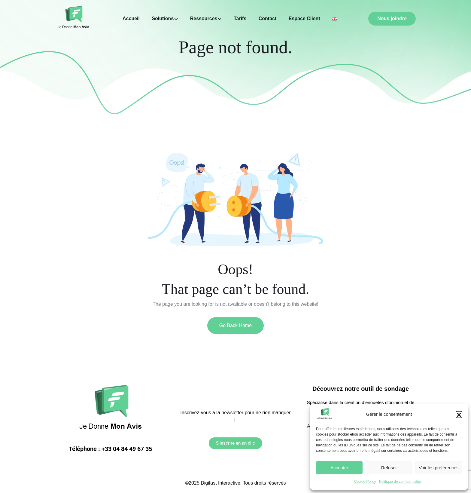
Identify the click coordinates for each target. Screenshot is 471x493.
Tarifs (240, 18)
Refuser (389, 467)
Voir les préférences (439, 467)
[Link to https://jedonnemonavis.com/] (324, 414)
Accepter (339, 467)
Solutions (163, 18)
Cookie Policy (365, 481)
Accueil (131, 18)
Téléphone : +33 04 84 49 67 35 (110, 448)
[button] (459, 414)
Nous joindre (392, 18)
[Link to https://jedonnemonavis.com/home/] (334, 19)
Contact (268, 18)
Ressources (203, 18)
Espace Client (304, 18)
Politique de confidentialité (400, 481)
